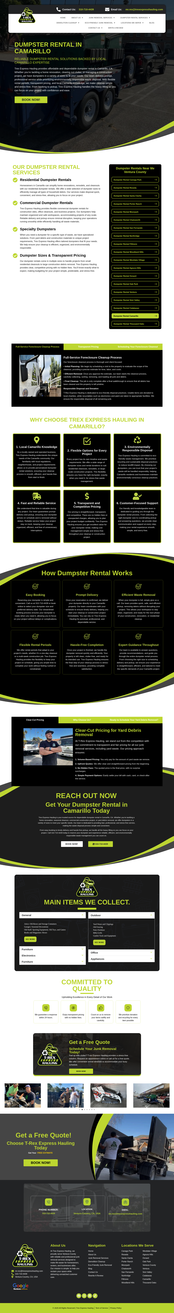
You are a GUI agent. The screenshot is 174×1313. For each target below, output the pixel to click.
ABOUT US (77, 18)
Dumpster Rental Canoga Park (127, 180)
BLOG (151, 23)
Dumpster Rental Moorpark (126, 212)
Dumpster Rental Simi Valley (127, 300)
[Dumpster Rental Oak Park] (155, 284)
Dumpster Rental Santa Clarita (127, 196)
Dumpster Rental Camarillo (125, 316)
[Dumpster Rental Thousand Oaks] (155, 324)
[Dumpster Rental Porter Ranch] (155, 204)
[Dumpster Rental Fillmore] (155, 244)
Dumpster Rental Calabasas (126, 308)
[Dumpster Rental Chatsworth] (155, 220)
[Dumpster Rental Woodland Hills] (155, 252)
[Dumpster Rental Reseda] (155, 187)
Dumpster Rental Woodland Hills (129, 252)
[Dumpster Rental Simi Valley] (155, 300)
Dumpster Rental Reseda (125, 188)
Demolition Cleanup (67, 23)
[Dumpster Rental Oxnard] (155, 276)
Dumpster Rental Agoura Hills (127, 268)
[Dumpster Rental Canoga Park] (155, 179)
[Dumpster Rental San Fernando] (155, 228)
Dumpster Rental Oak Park (126, 284)
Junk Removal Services (102, 18)
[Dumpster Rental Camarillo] (156, 316)
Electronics (28, 955)
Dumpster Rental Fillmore (125, 244)
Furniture (27, 949)
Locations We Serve (132, 23)
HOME (63, 18)
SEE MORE (30, 939)
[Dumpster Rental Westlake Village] (155, 260)
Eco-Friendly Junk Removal (100, 23)
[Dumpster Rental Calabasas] (155, 308)
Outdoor (96, 915)
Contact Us (95, 28)
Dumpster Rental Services (135, 18)
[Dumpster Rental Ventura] (155, 292)
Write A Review (115, 28)
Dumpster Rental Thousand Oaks (129, 324)
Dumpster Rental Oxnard (125, 276)
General (26, 915)
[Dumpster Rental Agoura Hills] (155, 268)
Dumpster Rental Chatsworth (127, 220)
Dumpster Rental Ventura (125, 292)
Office (94, 952)
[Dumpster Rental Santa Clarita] (155, 195)
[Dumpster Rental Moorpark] (155, 212)
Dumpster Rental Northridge (126, 236)
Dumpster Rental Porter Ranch (128, 204)
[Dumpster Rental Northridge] (155, 236)
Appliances (97, 959)
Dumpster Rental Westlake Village (129, 260)
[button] (52, 915)
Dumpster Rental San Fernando (128, 228)
